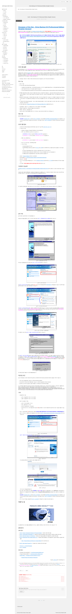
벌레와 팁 (4, 9)
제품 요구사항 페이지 (35, 565)
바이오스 (37, 147)
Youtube (27, 612)
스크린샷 (5, 31)
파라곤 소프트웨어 (36, 118)
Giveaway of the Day (40, 160)
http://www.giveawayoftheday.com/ (37, 552)
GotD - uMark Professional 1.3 (23, 577)
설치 (4, 25)
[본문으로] (58, 564)
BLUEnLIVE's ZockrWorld (6, 91)
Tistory (60, 612)
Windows (5, 22)
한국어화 (5, 29)
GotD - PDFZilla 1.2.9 (22, 576)
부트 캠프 (29, 72)
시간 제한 (50, 160)
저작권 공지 (4, 77)
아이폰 (4, 57)
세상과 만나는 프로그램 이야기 (7, 90)
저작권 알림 (4, 76)
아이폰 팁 (5, 61)
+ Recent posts (19, 606)
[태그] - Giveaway (23, 547)
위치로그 (3, 70)
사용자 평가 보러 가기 (47, 126)
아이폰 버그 (5, 63)
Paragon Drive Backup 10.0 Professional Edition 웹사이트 (37, 104)
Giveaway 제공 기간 (27, 118)
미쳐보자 (4, 51)
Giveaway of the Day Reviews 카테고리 (33, 555)
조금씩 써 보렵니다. (5, 74)
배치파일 (5, 16)
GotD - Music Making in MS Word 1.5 (24, 578)
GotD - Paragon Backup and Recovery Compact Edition (51, 413)
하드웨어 (4, 32)
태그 (2, 67)
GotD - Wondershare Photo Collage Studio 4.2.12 (28, 537)
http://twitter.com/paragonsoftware (51, 118)
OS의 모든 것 (4, 81)
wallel (65, 612)
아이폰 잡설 (5, 60)
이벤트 (5, 54)
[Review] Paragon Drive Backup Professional (29, 557)
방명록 (3, 71)
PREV (39, 600)
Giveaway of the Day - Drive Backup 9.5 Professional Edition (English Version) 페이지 (33, 168)
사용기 (5, 35)
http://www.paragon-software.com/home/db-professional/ (36, 157)
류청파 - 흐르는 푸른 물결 (6, 83)
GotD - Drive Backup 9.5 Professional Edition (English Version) (27, 9)
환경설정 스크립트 (6, 19)
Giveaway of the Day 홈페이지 (37, 31)
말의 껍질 (5, 50)
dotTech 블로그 (22, 555)
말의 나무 (4, 44)
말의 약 (5, 48)
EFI (41, 147)
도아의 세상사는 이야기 (5, 80)
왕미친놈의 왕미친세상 (7, 6)
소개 (4, 23)
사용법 (5, 26)
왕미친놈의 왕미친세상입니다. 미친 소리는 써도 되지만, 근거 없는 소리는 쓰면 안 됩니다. (33, 589)
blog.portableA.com (5, 88)
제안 (4, 13)
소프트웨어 (4, 20)
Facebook (24, 612)
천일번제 (5, 45)
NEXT (44, 600)
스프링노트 (55, 559)
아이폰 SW (5, 58)
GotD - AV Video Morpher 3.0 (23, 581)
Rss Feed (18, 612)
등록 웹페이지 (49, 284)
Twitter (22, 612)
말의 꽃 (5, 47)
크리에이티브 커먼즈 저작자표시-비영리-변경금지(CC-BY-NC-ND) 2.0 (34, 36)
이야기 (4, 38)
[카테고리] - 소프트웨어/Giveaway (26, 545)
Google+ (29, 612)
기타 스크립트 (6, 17)
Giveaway (5, 28)
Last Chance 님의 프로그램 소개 (7, 87)
